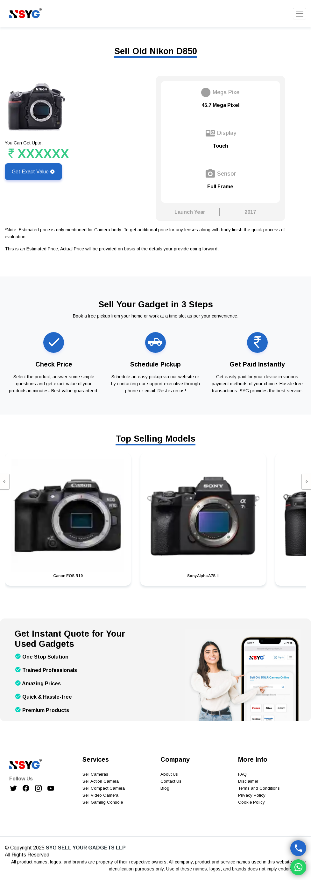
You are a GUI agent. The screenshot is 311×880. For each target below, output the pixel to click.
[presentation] (5, 482)
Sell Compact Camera (103, 788)
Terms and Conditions (259, 788)
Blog (164, 788)
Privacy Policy (251, 795)
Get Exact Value (33, 171)
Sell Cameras (95, 774)
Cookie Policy (251, 802)
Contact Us (170, 781)
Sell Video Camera (100, 795)
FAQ (242, 774)
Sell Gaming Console (102, 802)
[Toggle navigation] (299, 13)
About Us (169, 774)
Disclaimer (248, 781)
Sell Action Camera (100, 781)
